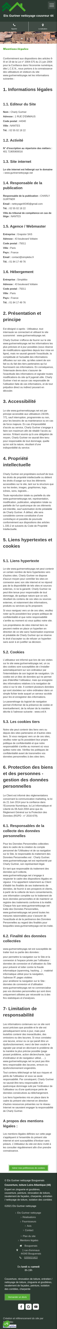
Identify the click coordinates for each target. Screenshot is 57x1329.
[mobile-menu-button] (51, 5)
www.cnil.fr (40, 711)
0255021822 (31, 1257)
